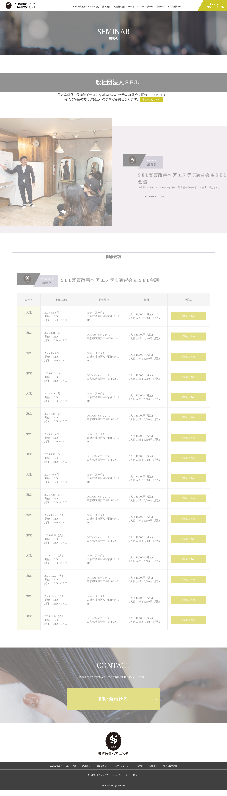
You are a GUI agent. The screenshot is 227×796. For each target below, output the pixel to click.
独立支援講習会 (174, 6)
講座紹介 (106, 6)
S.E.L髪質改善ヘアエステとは (86, 6)
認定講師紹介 (119, 6)
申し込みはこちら (151, 100)
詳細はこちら (188, 322)
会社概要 (91, 781)
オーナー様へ (131, 781)
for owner (215, 5)
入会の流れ (117, 781)
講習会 (150, 6)
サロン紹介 (103, 781)
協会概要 (160, 6)
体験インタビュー (136, 6)
